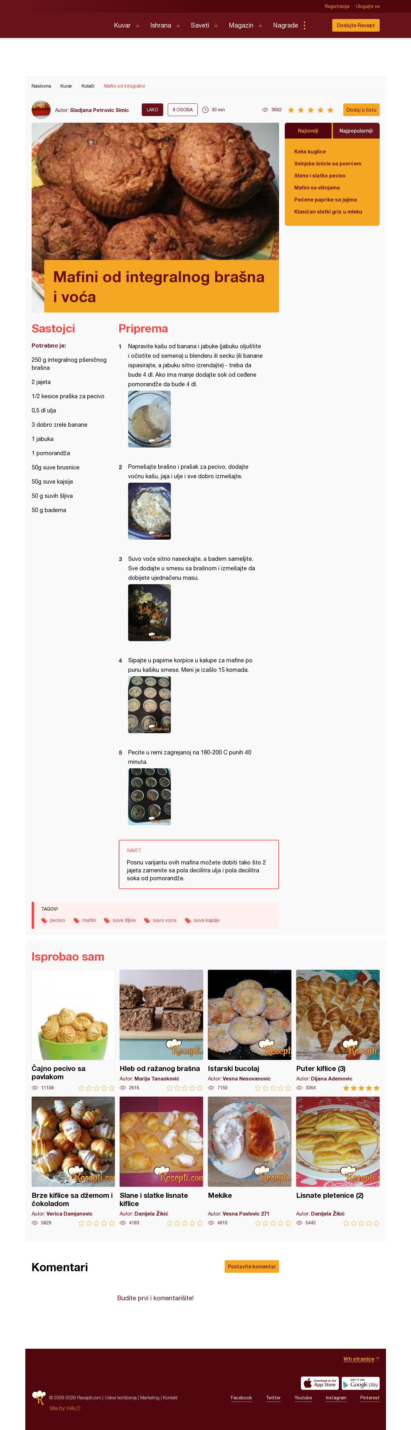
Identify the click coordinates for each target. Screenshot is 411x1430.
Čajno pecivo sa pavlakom (73, 1030)
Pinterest (370, 1397)
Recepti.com (68, 22)
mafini (89, 920)
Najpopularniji (356, 130)
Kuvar (122, 25)
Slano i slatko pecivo (320, 175)
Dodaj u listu (361, 110)
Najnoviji (308, 130)
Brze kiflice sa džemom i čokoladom (73, 1161)
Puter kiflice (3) (338, 1030)
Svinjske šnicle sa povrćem (327, 163)
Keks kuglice (310, 151)
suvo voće (165, 920)
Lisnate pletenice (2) (338, 1161)
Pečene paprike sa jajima (325, 199)
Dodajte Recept (356, 25)
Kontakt (170, 1397)
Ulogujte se (368, 6)
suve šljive (124, 920)
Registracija (337, 6)
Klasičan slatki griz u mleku (328, 211)
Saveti (200, 25)
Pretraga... (317, 25)
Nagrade (285, 25)
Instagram (336, 1397)
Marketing (149, 1397)
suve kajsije (207, 920)
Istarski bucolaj (249, 1030)
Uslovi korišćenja (121, 1397)
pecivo (57, 920)
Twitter (273, 1397)
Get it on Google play (361, 1383)
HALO (73, 1408)
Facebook (241, 1397)
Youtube (303, 1397)
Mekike (249, 1161)
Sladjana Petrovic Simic (99, 110)
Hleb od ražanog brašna (161, 1030)
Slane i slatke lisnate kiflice (161, 1161)
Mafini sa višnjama (317, 187)
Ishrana (160, 25)
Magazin (241, 25)
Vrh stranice (359, 1359)
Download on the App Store (320, 1383)
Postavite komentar (252, 1266)
